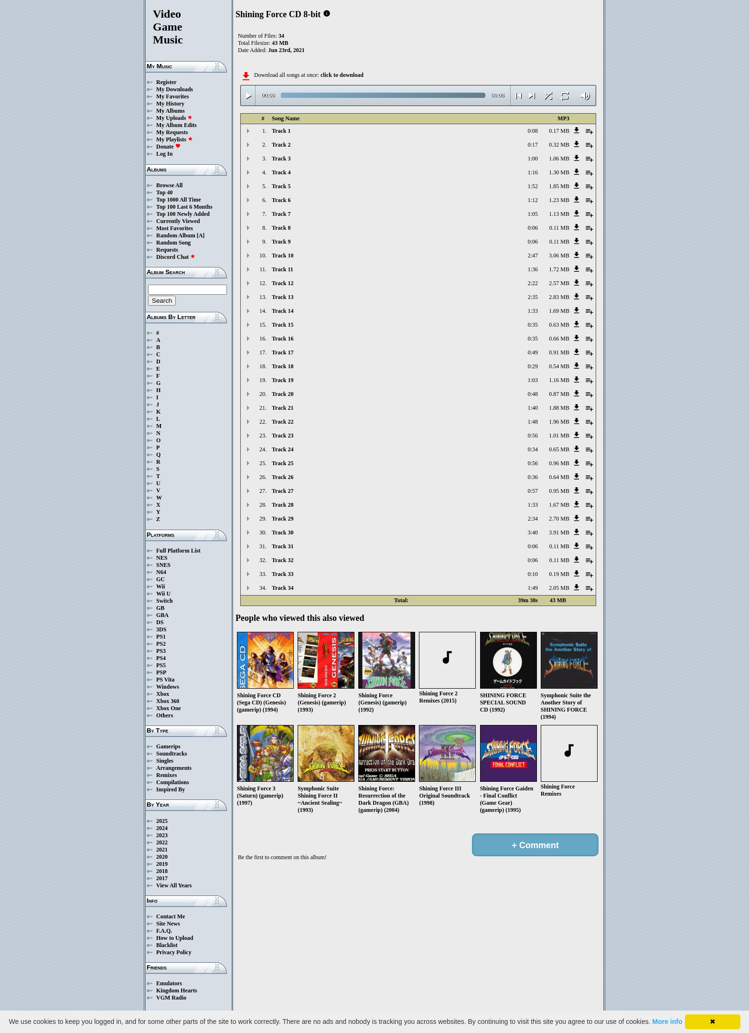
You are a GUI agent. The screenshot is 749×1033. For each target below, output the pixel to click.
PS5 (161, 665)
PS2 (161, 643)
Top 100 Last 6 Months (184, 206)
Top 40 (164, 192)
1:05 (533, 214)
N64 (161, 572)
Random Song (173, 242)
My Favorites (172, 96)
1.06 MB (559, 158)
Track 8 (281, 227)
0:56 (533, 435)
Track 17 (282, 352)
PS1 (161, 636)
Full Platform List (178, 550)
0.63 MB (559, 324)
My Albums (170, 110)
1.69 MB (559, 311)
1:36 (533, 269)
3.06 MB (559, 255)
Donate (168, 146)
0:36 (533, 477)
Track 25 (282, 463)
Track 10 (282, 255)
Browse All (169, 185)
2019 (162, 864)
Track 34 (282, 588)
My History (170, 103)
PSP (161, 672)
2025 (162, 821)
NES (161, 557)
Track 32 (282, 560)
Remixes (166, 775)
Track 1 (281, 131)
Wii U (163, 593)
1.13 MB (559, 214)
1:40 (533, 408)
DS (159, 622)
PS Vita (165, 679)
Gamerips (168, 746)
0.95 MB (559, 491)
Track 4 (281, 172)
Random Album (175, 235)
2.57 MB (559, 283)
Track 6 (281, 200)
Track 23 (282, 435)
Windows (167, 686)
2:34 (533, 518)
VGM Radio (171, 997)
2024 (162, 828)
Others (164, 715)
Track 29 (282, 518)
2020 (162, 856)
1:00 (533, 158)
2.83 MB (559, 297)
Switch (164, 600)
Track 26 (282, 477)
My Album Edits (176, 125)
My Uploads (174, 118)
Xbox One (168, 708)
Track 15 (282, 324)
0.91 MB (559, 352)
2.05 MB (559, 588)
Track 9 (281, 241)
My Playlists (174, 139)
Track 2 (281, 144)
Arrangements (174, 768)
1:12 (533, 200)
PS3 (161, 651)
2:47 (533, 255)
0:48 (533, 394)
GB (160, 608)
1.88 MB (559, 408)
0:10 (533, 574)
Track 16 (282, 338)
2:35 (533, 297)
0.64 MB (559, 477)
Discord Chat (175, 257)
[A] (201, 235)
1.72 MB (559, 269)
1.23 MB (559, 200)
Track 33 (282, 574)
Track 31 (282, 546)
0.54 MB (559, 366)
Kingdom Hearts (176, 990)
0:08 (533, 131)
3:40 (533, 532)
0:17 (533, 144)
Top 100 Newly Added (183, 214)
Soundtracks (171, 753)
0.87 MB (559, 394)
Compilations (172, 782)
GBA (162, 615)
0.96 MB (559, 463)
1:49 (533, 588)
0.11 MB (559, 227)
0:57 (533, 491)
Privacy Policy (174, 952)
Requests (167, 249)
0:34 (533, 449)
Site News (168, 923)
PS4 (161, 658)
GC (160, 579)
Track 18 (282, 366)
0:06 (533, 227)
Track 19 (282, 380)
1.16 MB (559, 380)
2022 (162, 842)
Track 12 (282, 283)
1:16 (533, 172)
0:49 (533, 352)
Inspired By (170, 789)
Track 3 (281, 158)
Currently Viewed (178, 221)
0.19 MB (559, 574)
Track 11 (282, 269)
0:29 (533, 366)
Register (166, 82)
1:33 (533, 311)
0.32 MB (559, 144)
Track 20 (282, 394)
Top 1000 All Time (178, 199)
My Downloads (174, 89)
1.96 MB (559, 421)
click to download (342, 75)
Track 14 (282, 311)
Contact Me (170, 916)
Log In (164, 153)
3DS (161, 629)
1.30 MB (559, 172)
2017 (162, 878)
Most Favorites (174, 228)
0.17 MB (559, 131)
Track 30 (282, 532)
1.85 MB (559, 186)
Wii (160, 586)
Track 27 (282, 491)
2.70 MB (559, 518)
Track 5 (281, 186)
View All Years (174, 885)
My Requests (172, 132)
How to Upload (174, 938)
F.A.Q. (164, 930)
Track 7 (281, 214)
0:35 (533, 324)
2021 (162, 849)
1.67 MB (559, 504)
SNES (163, 565)
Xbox (162, 694)
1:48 (533, 421)
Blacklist (167, 945)
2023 (162, 835)
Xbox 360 (167, 701)
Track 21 (282, 408)
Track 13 (282, 297)
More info (668, 1021)
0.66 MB (559, 338)
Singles (164, 760)
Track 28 (282, 504)
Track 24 (282, 449)
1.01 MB (559, 435)
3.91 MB (559, 532)
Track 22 (282, 421)
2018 (162, 871)
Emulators (169, 983)
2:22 (533, 283)
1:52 (533, 186)
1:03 (533, 380)
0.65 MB (559, 449)
